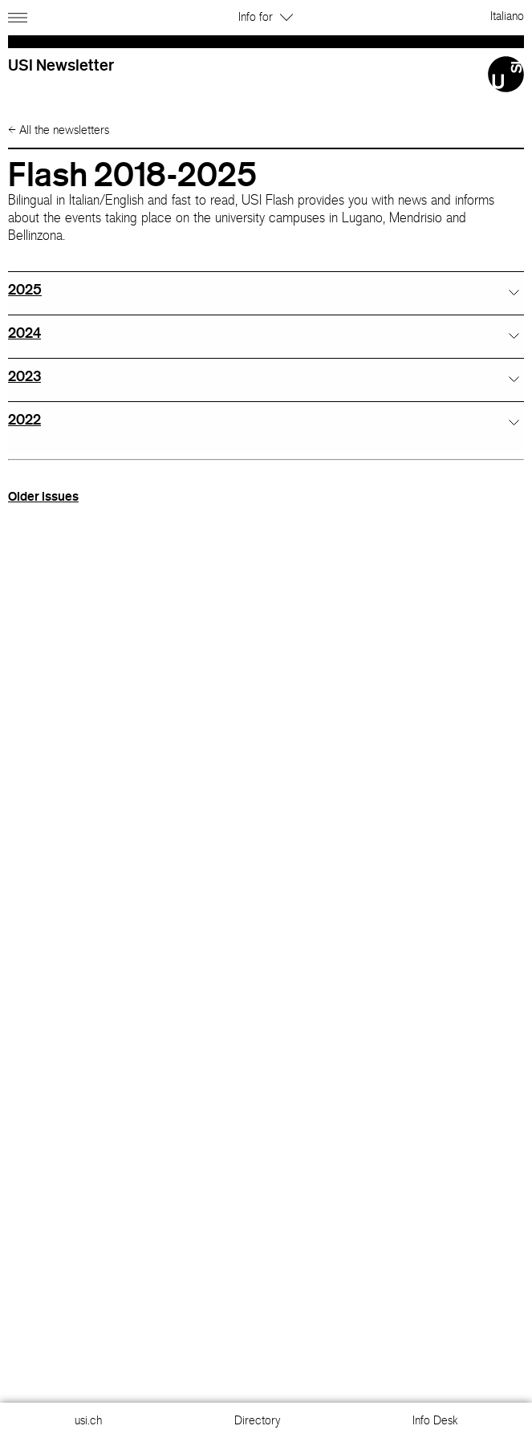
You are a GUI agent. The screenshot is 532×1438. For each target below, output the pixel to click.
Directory (257, 1420)
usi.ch (88, 1420)
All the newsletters (58, 129)
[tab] (266, 289)
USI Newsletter (61, 65)
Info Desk (435, 1420)
